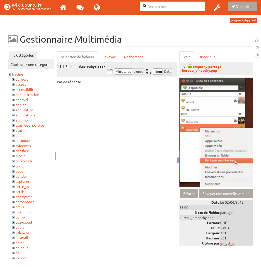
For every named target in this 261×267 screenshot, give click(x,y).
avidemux (23, 145)
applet (21, 104)
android (22, 99)
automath (23, 140)
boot (19, 171)
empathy (227, 243)
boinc (20, 166)
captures (23, 181)
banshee (22, 150)
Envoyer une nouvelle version (226, 193)
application (25, 109)
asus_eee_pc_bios (30, 125)
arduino (22, 120)
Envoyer (108, 56)
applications (25, 115)
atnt (19, 130)
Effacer (189, 193)
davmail (22, 237)
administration (27, 94)
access (21, 84)
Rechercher (133, 56)
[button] (217, 7)
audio (20, 135)
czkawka (22, 232)
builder (21, 176)
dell (19, 252)
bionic (20, 155)
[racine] (18, 74)
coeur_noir (24, 212)
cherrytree (24, 196)
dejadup (22, 247)
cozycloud (24, 222)
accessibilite (26, 89)
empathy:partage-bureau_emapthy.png (202, 68)
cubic (20, 227)
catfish (21, 191)
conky (20, 217)
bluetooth (24, 161)
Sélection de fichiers (77, 56)
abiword (22, 79)
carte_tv (22, 186)
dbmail (21, 242)
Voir (187, 56)
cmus (20, 206)
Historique (207, 56)
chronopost (25, 201)
